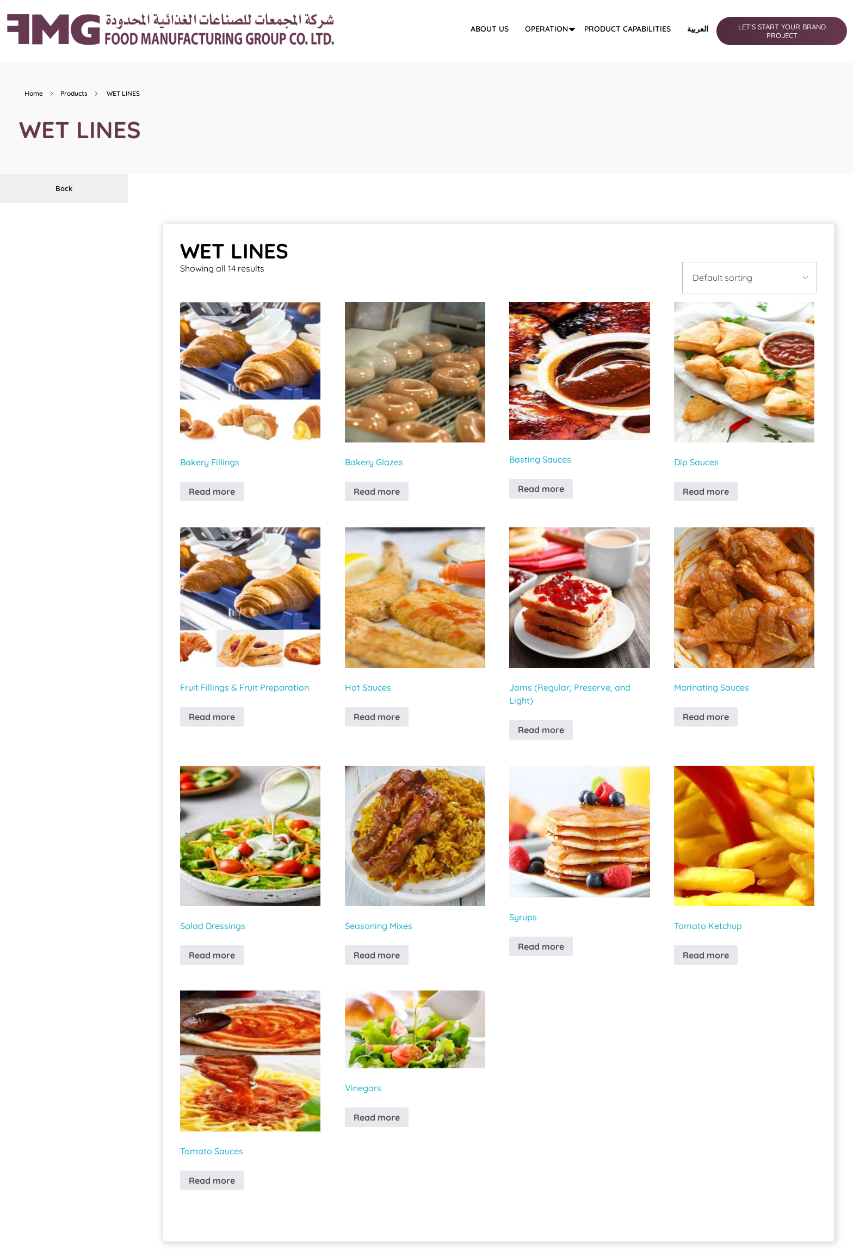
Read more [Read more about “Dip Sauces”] (706, 491)
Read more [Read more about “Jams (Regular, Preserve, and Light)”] (541, 729)
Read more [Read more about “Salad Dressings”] (212, 955)
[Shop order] (749, 277)
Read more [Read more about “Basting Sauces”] (541, 488)
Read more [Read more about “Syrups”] (541, 946)
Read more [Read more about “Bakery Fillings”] (212, 491)
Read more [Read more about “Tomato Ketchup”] (706, 955)
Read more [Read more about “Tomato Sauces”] (212, 1180)
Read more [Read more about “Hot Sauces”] (377, 716)
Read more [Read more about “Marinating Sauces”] (706, 716)
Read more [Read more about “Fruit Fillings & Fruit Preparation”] (212, 716)
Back (63, 188)
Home (33, 93)
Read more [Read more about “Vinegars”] (377, 1117)
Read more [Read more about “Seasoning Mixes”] (377, 955)
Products (74, 93)
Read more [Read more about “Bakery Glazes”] (377, 491)
